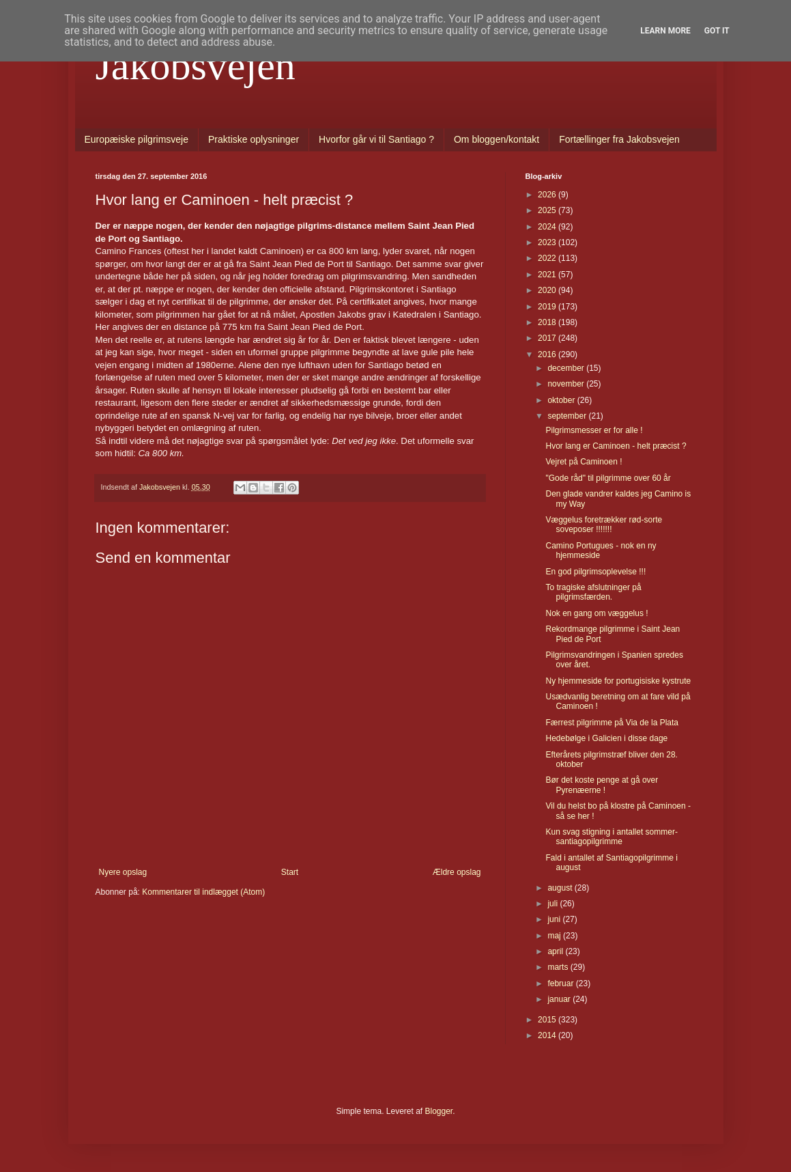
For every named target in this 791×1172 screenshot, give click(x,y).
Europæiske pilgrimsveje (137, 139)
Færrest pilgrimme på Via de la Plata (611, 722)
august (560, 888)
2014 (548, 1035)
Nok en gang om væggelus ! (596, 613)
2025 (548, 210)
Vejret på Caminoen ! (583, 461)
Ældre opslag (457, 872)
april (556, 951)
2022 (548, 258)
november (566, 384)
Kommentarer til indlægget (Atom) (203, 892)
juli (553, 903)
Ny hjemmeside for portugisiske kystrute (618, 681)
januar (560, 999)
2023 (548, 242)
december (566, 368)
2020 (548, 290)
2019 (548, 306)
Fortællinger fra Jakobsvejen (619, 139)
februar (561, 983)
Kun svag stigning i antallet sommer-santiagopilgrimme (611, 836)
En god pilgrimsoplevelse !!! (595, 571)
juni (554, 919)
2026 (548, 194)
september (567, 416)
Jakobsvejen (196, 65)
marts (558, 967)
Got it (717, 31)
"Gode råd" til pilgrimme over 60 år (607, 478)
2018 (548, 322)
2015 (548, 1019)
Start (289, 872)
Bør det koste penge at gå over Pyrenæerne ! (601, 784)
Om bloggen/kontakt (496, 139)
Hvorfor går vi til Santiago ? (376, 139)
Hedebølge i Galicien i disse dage (606, 738)
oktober (562, 400)
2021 (548, 274)
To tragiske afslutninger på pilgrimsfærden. (593, 592)
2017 (548, 338)
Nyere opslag (123, 872)
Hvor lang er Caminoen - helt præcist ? (615, 446)
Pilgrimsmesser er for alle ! (593, 430)
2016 (548, 354)
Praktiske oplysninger (253, 139)
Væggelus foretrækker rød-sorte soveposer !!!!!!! (603, 524)
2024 (548, 227)
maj (555, 935)
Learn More (665, 31)
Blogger (439, 1111)
